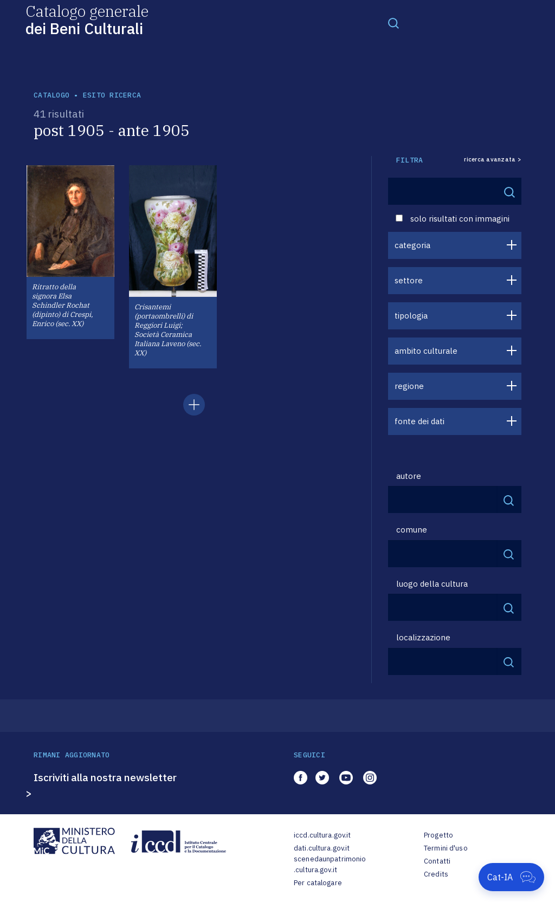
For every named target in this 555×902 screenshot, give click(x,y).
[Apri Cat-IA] (511, 877)
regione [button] (409, 386)
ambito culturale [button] (426, 351)
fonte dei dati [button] (419, 421)
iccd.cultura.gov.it (322, 835)
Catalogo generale (87, 19)
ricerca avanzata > (492, 159)
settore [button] (409, 280)
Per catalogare (318, 882)
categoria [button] (412, 245)
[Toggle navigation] (393, 22)
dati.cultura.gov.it (322, 848)
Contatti (437, 861)
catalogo (51, 95)
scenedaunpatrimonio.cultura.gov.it (330, 864)
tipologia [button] (411, 315)
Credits (436, 874)
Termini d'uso (446, 848)
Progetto (438, 835)
